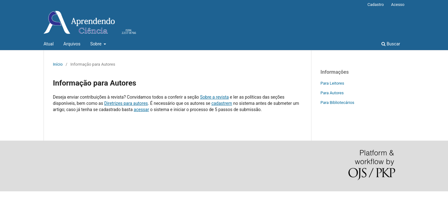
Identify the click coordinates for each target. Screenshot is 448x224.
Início (58, 64)
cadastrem (221, 103)
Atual (49, 43)
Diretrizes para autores (126, 103)
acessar (141, 109)
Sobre (96, 43)
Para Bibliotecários (337, 102)
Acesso (397, 4)
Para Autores (332, 93)
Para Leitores (332, 83)
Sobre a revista (214, 97)
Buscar (390, 43)
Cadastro (375, 4)
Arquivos (72, 43)
